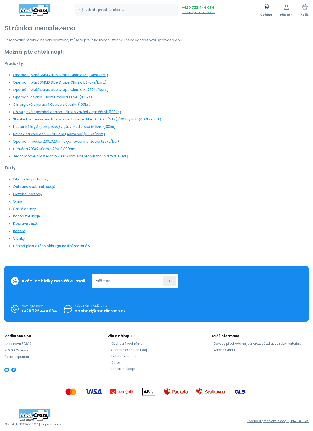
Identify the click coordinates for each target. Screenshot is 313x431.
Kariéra (19, 231)
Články (19, 238)
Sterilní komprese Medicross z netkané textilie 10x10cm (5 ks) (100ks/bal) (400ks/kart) (87, 119)
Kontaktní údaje (26, 216)
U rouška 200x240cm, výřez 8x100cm (44, 148)
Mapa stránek (51, 424)
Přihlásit (169, 281)
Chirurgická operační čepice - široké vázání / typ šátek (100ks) (67, 111)
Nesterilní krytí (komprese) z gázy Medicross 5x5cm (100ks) (64, 126)
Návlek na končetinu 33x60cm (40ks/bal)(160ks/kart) (59, 134)
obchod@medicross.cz (198, 12)
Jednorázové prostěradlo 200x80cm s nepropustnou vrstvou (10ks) (70, 156)
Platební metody (27, 194)
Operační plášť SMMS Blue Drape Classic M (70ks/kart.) (60, 74)
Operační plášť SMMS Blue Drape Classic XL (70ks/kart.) (61, 89)
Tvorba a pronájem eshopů (268, 421)
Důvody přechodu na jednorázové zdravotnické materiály (257, 343)
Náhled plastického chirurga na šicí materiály (51, 245)
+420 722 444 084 (198, 7)
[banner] (34, 10)
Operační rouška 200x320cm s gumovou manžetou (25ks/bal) (66, 141)
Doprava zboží (25, 223)
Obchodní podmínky (30, 179)
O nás (18, 201)
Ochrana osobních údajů (34, 186)
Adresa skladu (224, 350)
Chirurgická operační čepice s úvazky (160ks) (51, 104)
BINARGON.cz (299, 421)
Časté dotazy (24, 208)
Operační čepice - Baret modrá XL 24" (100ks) (52, 97)
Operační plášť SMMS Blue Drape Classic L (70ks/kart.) (60, 82)
